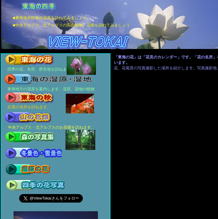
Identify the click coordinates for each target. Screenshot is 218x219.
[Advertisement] (172, 109)
